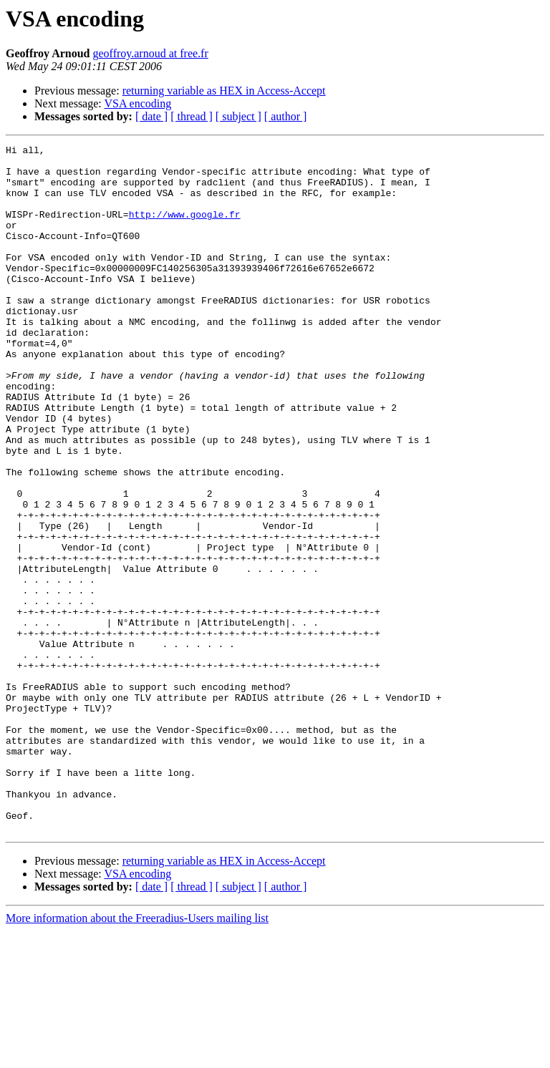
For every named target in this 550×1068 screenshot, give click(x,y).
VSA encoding (137, 103)
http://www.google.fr (185, 229)
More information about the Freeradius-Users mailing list (137, 1055)
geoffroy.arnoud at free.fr (150, 53)
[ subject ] (238, 116)
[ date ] (151, 116)
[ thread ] (191, 116)
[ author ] (285, 116)
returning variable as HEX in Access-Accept (224, 90)
